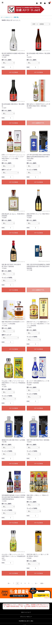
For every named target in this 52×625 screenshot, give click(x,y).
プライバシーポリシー (26, 616)
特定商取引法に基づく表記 (26, 621)
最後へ (42, 583)
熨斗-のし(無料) (6, 60)
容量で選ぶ (16, 17)
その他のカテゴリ (8, 17)
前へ (9, 583)
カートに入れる (13, 72)
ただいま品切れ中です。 (38, 123)
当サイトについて (26, 612)
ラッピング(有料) (32, 169)
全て (2, 17)
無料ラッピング (6, 169)
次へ (36, 583)
